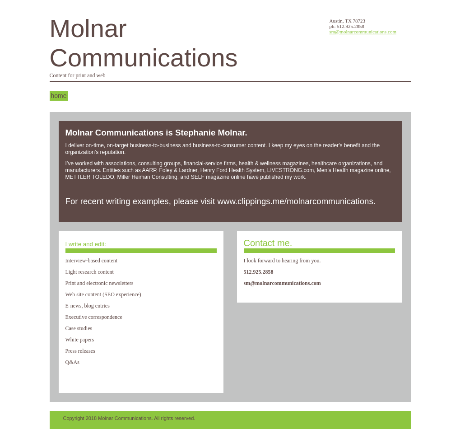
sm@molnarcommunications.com (363, 31)
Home (59, 95)
